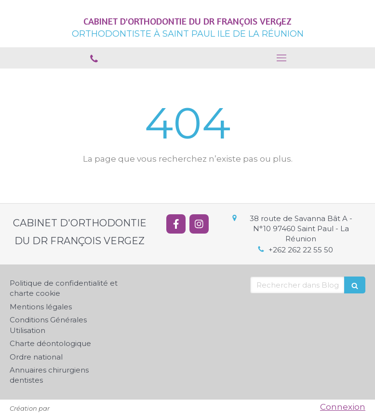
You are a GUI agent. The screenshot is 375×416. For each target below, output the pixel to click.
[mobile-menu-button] (281, 58)
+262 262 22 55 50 (300, 249)
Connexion (342, 407)
